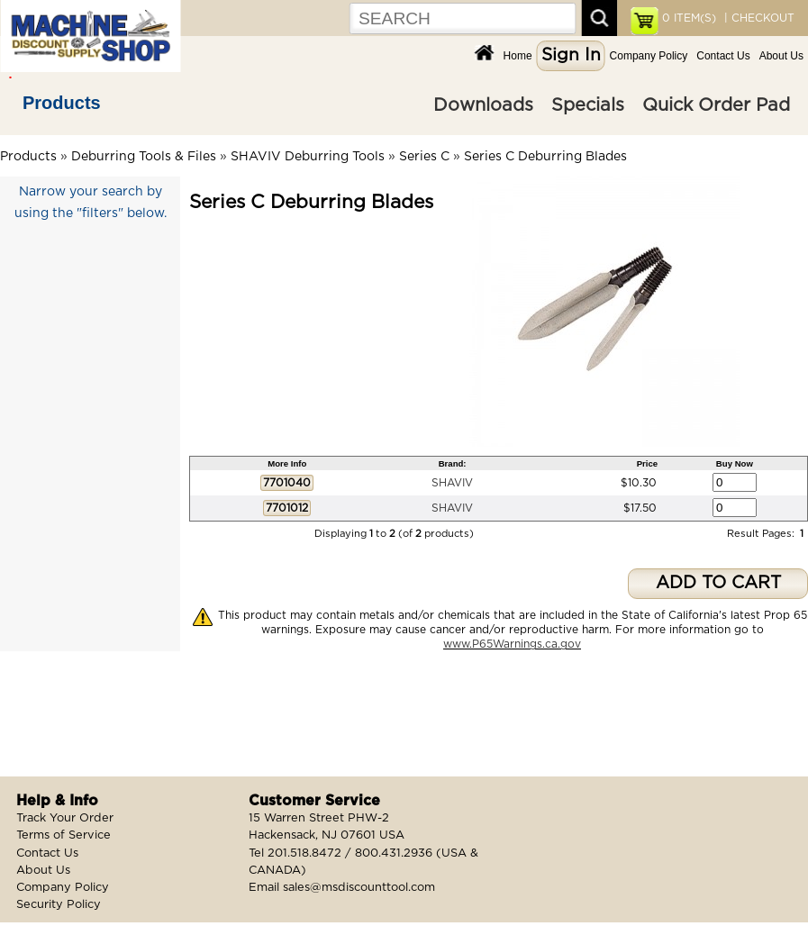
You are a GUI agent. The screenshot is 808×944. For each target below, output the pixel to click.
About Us (781, 56)
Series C (424, 156)
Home (518, 56)
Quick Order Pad (716, 105)
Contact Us (722, 56)
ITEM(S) (689, 18)
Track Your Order (64, 818)
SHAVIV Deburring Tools (308, 156)
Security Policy (58, 905)
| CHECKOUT (757, 18)
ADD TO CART (718, 583)
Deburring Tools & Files (143, 156)
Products (62, 103)
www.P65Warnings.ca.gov (512, 644)
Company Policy (649, 56)
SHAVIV (452, 482)
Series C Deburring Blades (545, 156)
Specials (587, 105)
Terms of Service (63, 835)
